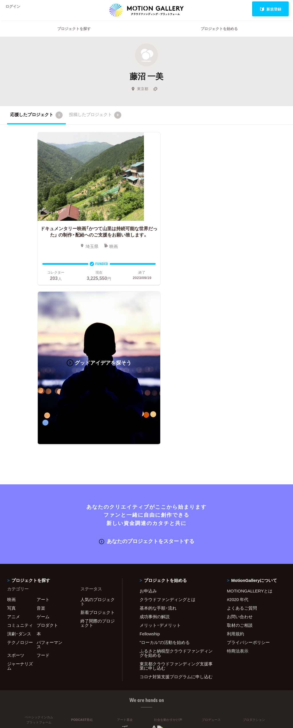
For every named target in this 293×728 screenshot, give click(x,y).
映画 (11, 434)
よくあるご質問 (242, 443)
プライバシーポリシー (248, 477)
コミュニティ (20, 460)
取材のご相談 (240, 460)
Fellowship (150, 469)
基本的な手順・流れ (158, 443)
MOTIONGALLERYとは (249, 426)
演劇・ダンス (19, 469)
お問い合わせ (240, 451)
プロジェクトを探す (74, 36)
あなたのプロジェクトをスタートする (146, 376)
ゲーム (43, 451)
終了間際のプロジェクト (97, 458)
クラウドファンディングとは (167, 434)
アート (43, 434)
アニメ (13, 451)
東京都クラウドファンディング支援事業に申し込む (176, 501)
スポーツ (15, 490)
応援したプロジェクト (36, 122)
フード (43, 490)
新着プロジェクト (97, 447)
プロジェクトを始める (219, 36)
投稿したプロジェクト (95, 122)
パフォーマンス (49, 479)
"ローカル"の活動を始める (165, 477)
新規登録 (271, 9)
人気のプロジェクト (97, 436)
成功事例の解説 (155, 451)
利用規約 (235, 469)
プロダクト (47, 460)
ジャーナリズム (20, 501)
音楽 (41, 443)
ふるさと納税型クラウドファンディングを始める (176, 488)
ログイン (15, 9)
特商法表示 (237, 486)
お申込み (148, 426)
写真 (11, 443)
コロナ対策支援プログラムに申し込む (176, 511)
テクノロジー (20, 477)
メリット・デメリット (160, 460)
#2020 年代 (237, 434)
